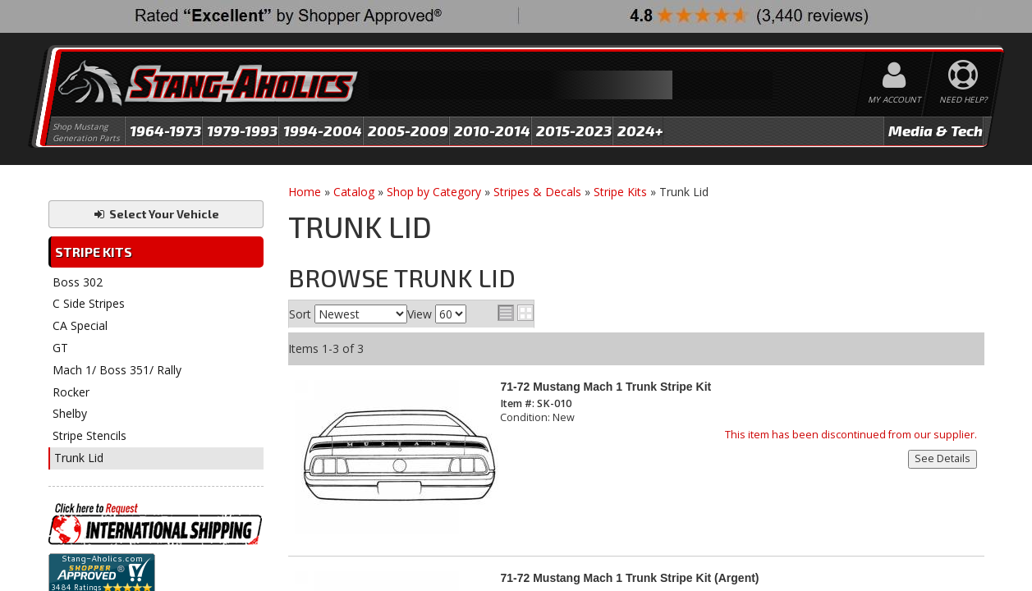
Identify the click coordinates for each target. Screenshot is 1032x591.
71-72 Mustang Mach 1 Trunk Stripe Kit (605, 386)
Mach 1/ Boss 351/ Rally (117, 370)
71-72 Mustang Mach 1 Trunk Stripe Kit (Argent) (629, 577)
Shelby (70, 413)
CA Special (80, 325)
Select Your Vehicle (155, 214)
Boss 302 (78, 282)
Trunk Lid (78, 457)
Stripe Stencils (89, 435)
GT (60, 347)
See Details (942, 458)
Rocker (71, 392)
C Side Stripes (89, 303)
